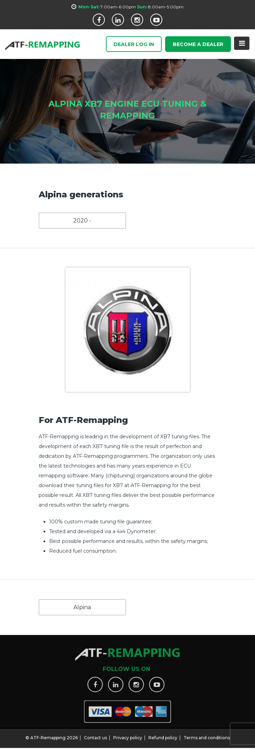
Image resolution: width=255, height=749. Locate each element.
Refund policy (162, 735)
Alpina (82, 607)
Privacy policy (127, 735)
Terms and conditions (207, 735)
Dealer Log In (134, 44)
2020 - (82, 220)
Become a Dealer (198, 44)
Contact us (95, 735)
